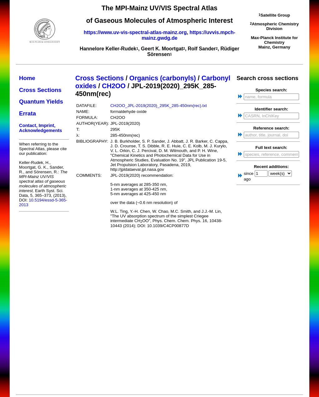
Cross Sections (40, 90)
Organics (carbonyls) (162, 78)
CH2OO (114, 86)
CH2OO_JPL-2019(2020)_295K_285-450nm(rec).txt (158, 105)
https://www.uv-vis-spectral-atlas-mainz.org (135, 32)
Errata (27, 113)
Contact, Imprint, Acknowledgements (40, 128)
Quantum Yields (41, 101)
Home (27, 78)
